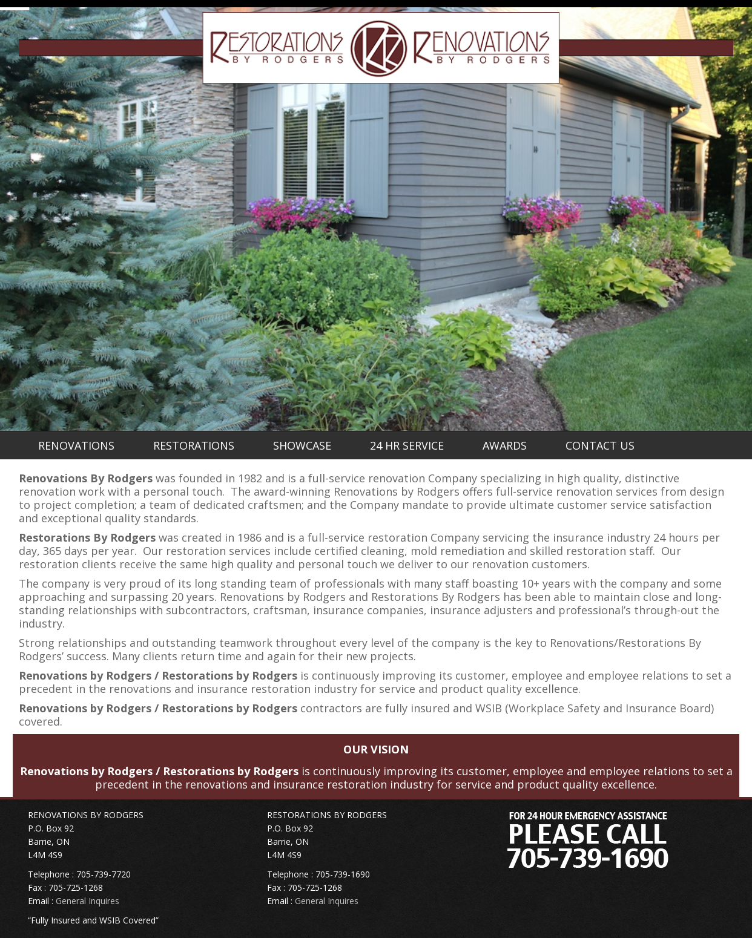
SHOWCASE (302, 445)
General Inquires (87, 901)
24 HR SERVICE (407, 445)
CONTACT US (600, 445)
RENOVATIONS (76, 445)
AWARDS (505, 445)
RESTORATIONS (193, 445)
